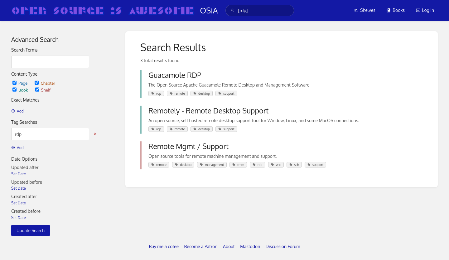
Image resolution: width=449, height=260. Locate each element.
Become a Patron (201, 246)
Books (395, 10)
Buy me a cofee (164, 246)
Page (20, 83)
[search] (259, 10)
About (229, 246)
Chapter (45, 83)
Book (20, 89)
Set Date (18, 174)
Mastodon (250, 246)
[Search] (232, 10)
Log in (425, 10)
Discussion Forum (283, 246)
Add (17, 111)
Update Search (31, 230)
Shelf (43, 89)
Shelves (364, 10)
